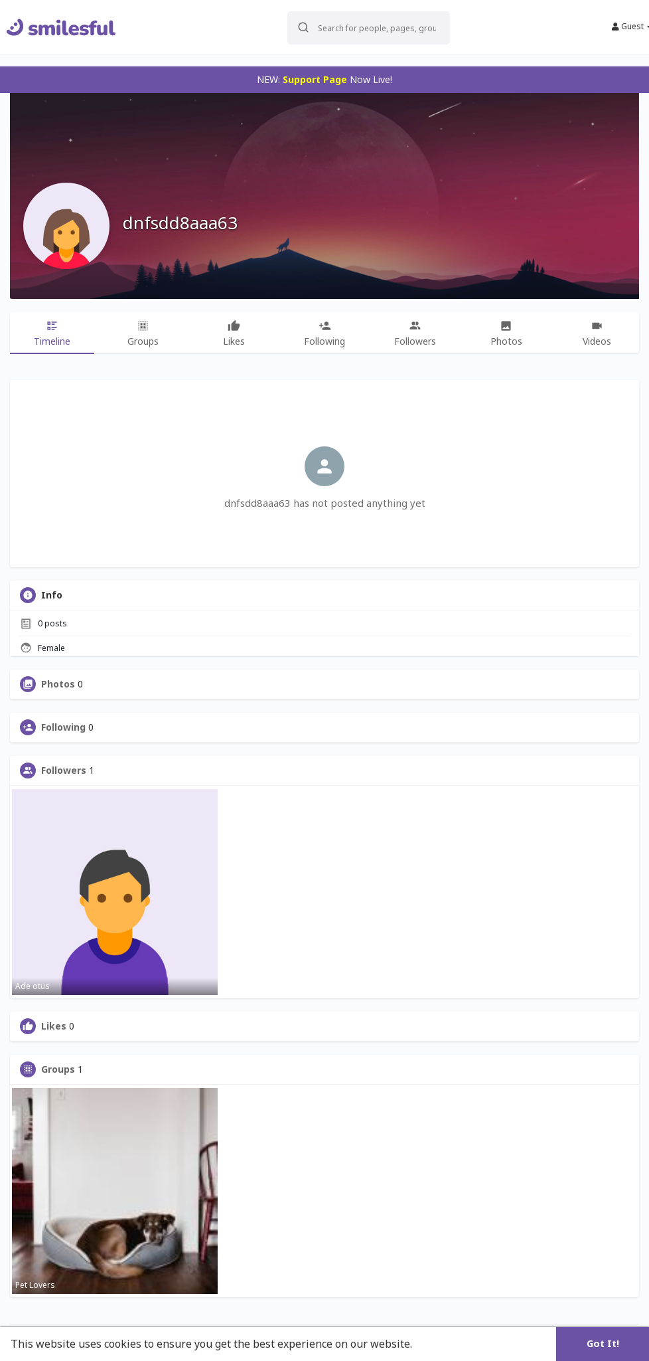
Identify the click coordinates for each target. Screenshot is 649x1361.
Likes (53, 1026)
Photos (58, 684)
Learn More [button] (446, 1343)
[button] (369, 27)
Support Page (315, 79)
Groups (58, 1069)
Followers (63, 770)
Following (63, 727)
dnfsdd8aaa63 (180, 222)
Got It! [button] (603, 1343)
